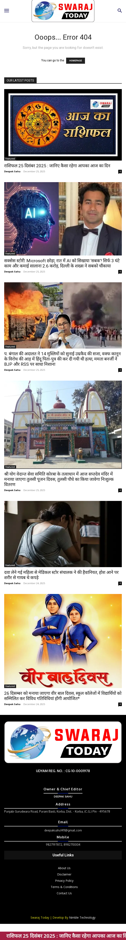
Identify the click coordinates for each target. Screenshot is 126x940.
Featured (10, 158)
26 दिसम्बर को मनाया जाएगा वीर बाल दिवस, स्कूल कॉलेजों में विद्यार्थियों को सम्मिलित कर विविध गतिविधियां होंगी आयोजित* (62, 696)
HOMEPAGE (75, 60)
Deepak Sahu (12, 171)
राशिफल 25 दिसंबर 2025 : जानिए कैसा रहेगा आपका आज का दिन (57, 165)
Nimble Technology (82, 917)
